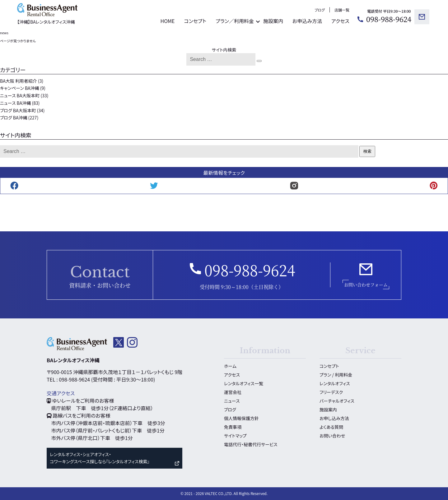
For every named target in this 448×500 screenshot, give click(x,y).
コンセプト (195, 21)
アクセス (340, 21)
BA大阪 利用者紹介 (18, 81)
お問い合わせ (332, 436)
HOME (167, 21)
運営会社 (232, 392)
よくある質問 (331, 427)
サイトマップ (235, 436)
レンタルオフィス (335, 383)
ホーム (230, 366)
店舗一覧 (341, 9)
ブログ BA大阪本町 (18, 110)
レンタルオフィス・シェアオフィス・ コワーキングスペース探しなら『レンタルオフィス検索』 (99, 458)
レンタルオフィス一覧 (243, 383)
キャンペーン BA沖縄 (19, 88)
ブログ (320, 9)
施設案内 (273, 21)
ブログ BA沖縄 (13, 117)
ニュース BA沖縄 (15, 103)
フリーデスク (331, 392)
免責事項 (232, 427)
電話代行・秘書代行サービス (250, 444)
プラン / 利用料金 (336, 375)
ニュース (232, 401)
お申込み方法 (307, 21)
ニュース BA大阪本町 (20, 95)
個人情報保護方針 (241, 418)
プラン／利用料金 (235, 21)
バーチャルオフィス (337, 401)
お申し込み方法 (334, 418)
